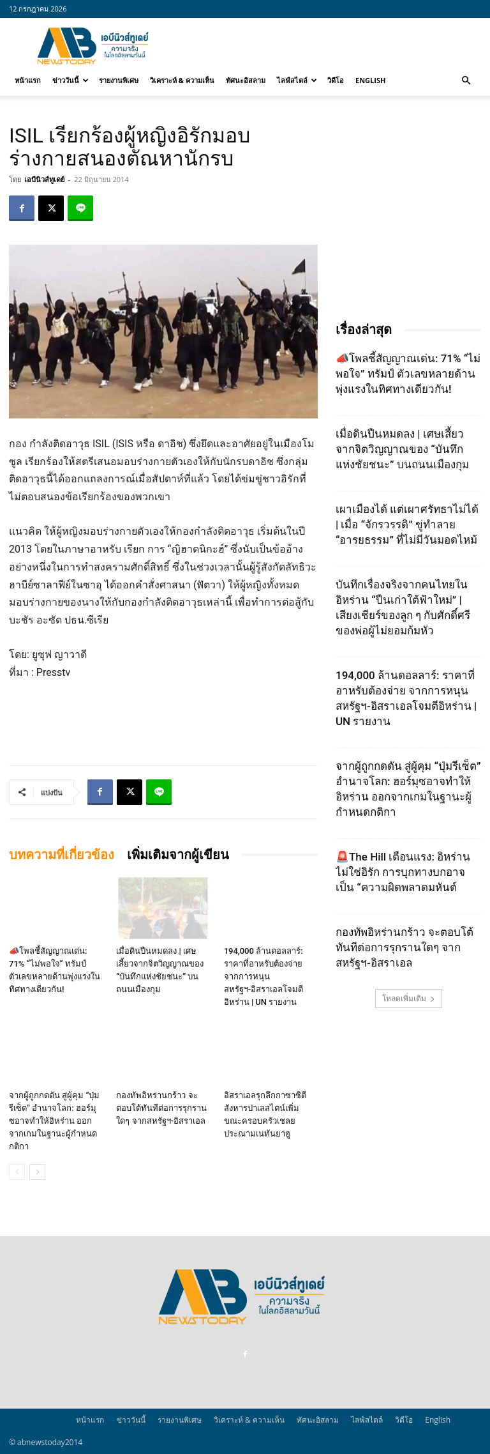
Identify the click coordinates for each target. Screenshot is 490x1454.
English (370, 80)
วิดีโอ (335, 80)
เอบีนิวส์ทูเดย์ (44, 179)
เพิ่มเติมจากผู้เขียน (178, 854)
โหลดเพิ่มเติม (408, 998)
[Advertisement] (331, 46)
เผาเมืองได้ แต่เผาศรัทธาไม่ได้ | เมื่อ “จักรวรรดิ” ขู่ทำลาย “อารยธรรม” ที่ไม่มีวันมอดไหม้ (407, 524)
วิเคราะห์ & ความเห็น (182, 80)
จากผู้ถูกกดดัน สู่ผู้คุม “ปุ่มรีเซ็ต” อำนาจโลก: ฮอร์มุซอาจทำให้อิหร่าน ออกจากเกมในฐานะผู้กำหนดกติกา (54, 1120)
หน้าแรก (28, 80)
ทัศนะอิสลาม (245, 80)
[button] (465, 80)
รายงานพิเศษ (118, 80)
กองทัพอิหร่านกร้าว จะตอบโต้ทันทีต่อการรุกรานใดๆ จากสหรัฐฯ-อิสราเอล (161, 1108)
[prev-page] (17, 1172)
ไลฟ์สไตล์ (297, 80)
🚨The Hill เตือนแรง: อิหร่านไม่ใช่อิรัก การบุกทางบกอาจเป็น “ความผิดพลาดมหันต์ (403, 872)
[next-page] (37, 1172)
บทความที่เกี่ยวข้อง (61, 854)
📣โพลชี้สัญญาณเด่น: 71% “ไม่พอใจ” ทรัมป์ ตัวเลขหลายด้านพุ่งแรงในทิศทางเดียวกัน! (408, 373)
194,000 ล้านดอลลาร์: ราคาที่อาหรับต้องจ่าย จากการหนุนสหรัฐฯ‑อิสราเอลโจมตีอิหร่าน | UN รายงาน (263, 976)
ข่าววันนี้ (70, 80)
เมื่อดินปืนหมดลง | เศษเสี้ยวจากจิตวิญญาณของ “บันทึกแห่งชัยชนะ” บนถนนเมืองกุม (402, 449)
